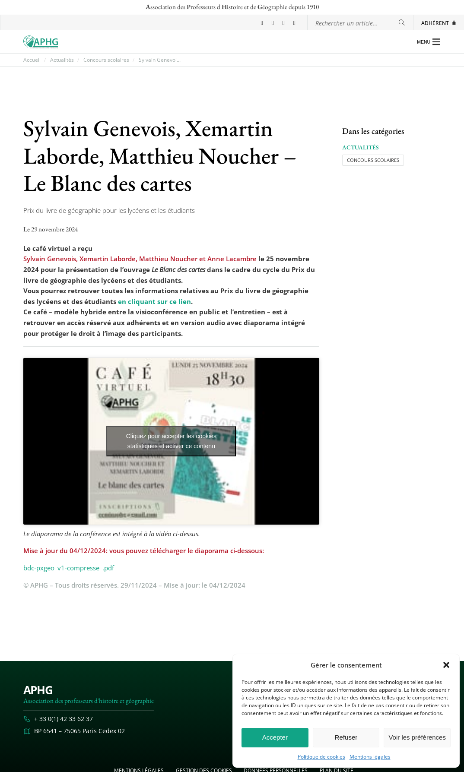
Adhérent (439, 22)
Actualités (62, 60)
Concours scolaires (106, 60)
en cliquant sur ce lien (154, 301)
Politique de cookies (321, 756)
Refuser (346, 737)
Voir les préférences (417, 737)
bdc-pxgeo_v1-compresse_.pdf (68, 567)
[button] (446, 665)
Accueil (32, 60)
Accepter (275, 737)
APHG (38, 690)
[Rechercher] (402, 22)
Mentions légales (370, 756)
